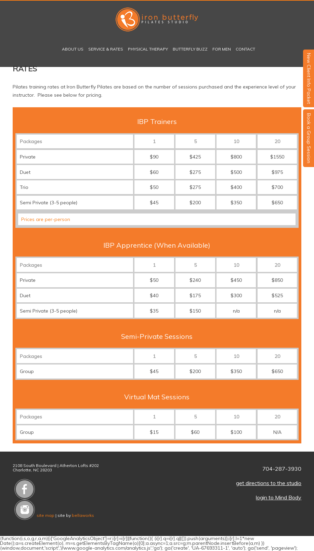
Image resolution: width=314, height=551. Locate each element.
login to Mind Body (278, 497)
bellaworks (83, 515)
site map (45, 515)
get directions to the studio (268, 483)
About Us (72, 49)
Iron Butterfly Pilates (157, 19)
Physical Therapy (148, 49)
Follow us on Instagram (24, 509)
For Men (221, 49)
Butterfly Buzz (190, 49)
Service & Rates (105, 49)
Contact (245, 49)
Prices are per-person (45, 219)
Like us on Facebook (24, 489)
